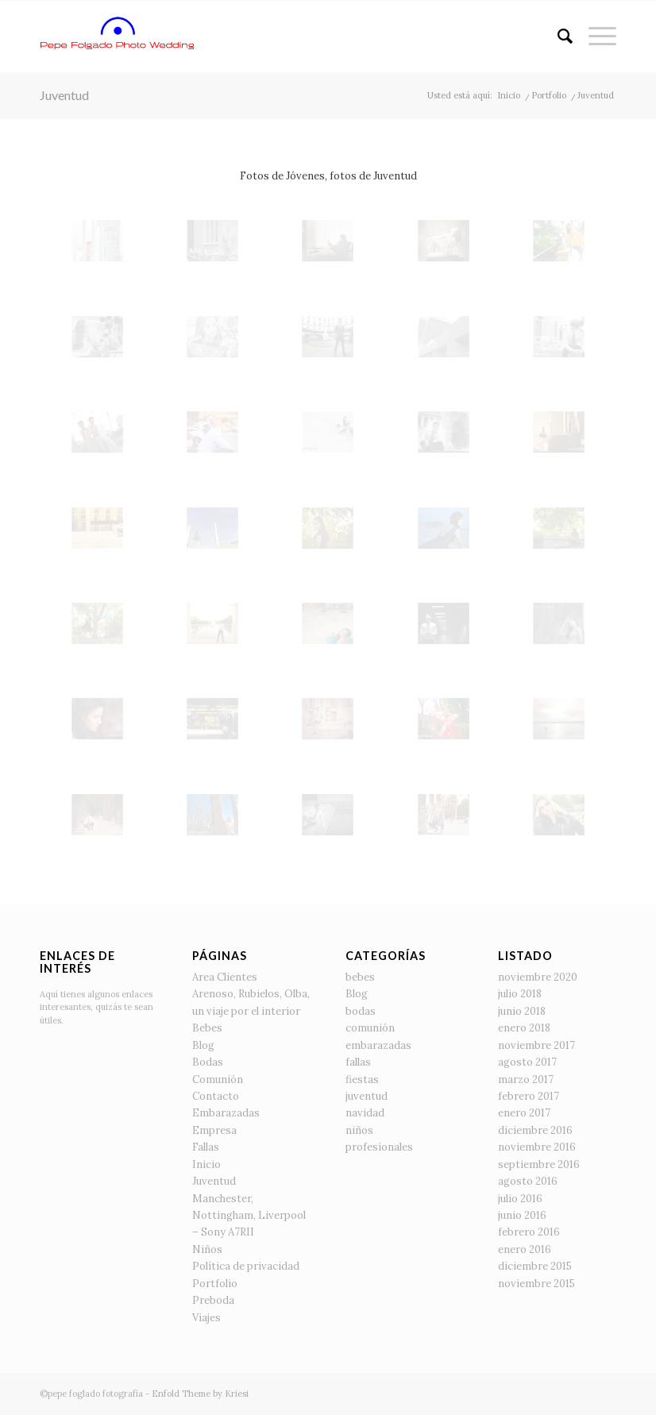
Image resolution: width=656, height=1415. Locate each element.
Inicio (206, 1164)
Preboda (213, 1300)
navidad (364, 1113)
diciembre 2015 (535, 1266)
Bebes (207, 1028)
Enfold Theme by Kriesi (200, 1393)
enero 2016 (524, 1249)
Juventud (64, 94)
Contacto (215, 1096)
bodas (360, 1011)
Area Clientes (224, 977)
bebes (360, 977)
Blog (203, 1045)
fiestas (362, 1079)
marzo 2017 (526, 1079)
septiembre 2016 (539, 1164)
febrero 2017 (528, 1096)
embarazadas (378, 1045)
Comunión (217, 1079)
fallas (358, 1062)
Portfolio (214, 1283)
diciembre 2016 (535, 1130)
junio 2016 (522, 1215)
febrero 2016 (529, 1232)
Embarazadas (226, 1113)
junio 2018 (522, 1011)
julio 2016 (520, 1198)
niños (359, 1130)
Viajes (206, 1317)
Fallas (205, 1147)
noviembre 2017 (536, 1045)
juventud (366, 1096)
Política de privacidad (245, 1266)
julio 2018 (520, 994)
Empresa (214, 1130)
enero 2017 (524, 1113)
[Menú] (594, 36)
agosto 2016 (528, 1181)
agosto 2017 (527, 1062)
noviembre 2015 (536, 1283)
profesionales (379, 1147)
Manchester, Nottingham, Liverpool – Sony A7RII (249, 1216)
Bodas (207, 1062)
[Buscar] (557, 36)
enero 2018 (524, 1028)
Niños (207, 1249)
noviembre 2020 (537, 977)
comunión (370, 1028)
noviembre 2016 (537, 1147)
